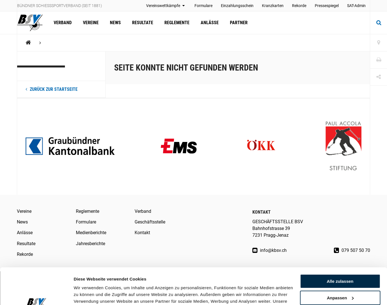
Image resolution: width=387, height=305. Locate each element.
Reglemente (176, 22)
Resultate (142, 22)
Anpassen (340, 261)
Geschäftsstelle (150, 222)
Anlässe (210, 22)
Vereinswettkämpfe (166, 5)
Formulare (203, 5)
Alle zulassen (340, 245)
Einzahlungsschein (237, 5)
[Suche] (378, 23)
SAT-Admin (356, 5)
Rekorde (299, 5)
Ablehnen (340, 277)
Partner (239, 22)
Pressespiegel (327, 5)
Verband (63, 22)
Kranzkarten (273, 5)
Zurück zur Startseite (52, 89)
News (115, 22)
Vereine (91, 22)
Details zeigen (88, 294)
